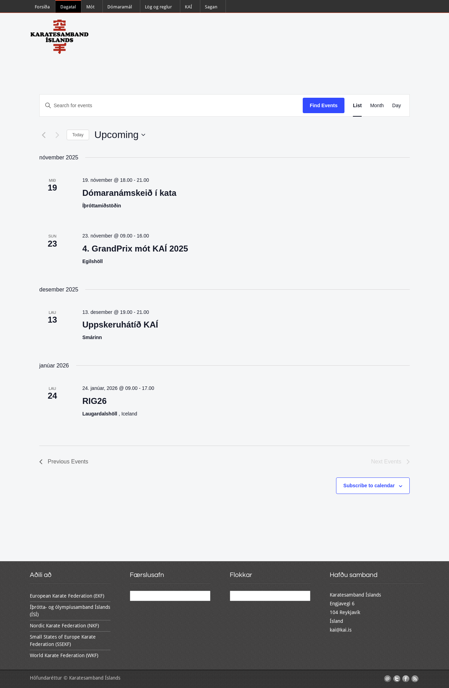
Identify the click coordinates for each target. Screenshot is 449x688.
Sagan (211, 6)
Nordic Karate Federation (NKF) (64, 625)
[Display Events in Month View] (377, 106)
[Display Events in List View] (357, 106)
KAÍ (188, 6)
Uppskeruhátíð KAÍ (120, 324)
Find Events (323, 105)
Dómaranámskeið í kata (129, 193)
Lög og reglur (158, 6)
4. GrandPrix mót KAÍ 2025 (135, 248)
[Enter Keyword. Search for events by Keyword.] (171, 106)
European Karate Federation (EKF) (67, 596)
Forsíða (42, 6)
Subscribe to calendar (369, 485)
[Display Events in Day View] (396, 106)
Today (77, 134)
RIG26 (94, 401)
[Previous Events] (43, 135)
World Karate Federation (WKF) (64, 655)
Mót (90, 6)
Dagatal (68, 6)
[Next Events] (57, 135)
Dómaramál (119, 6)
